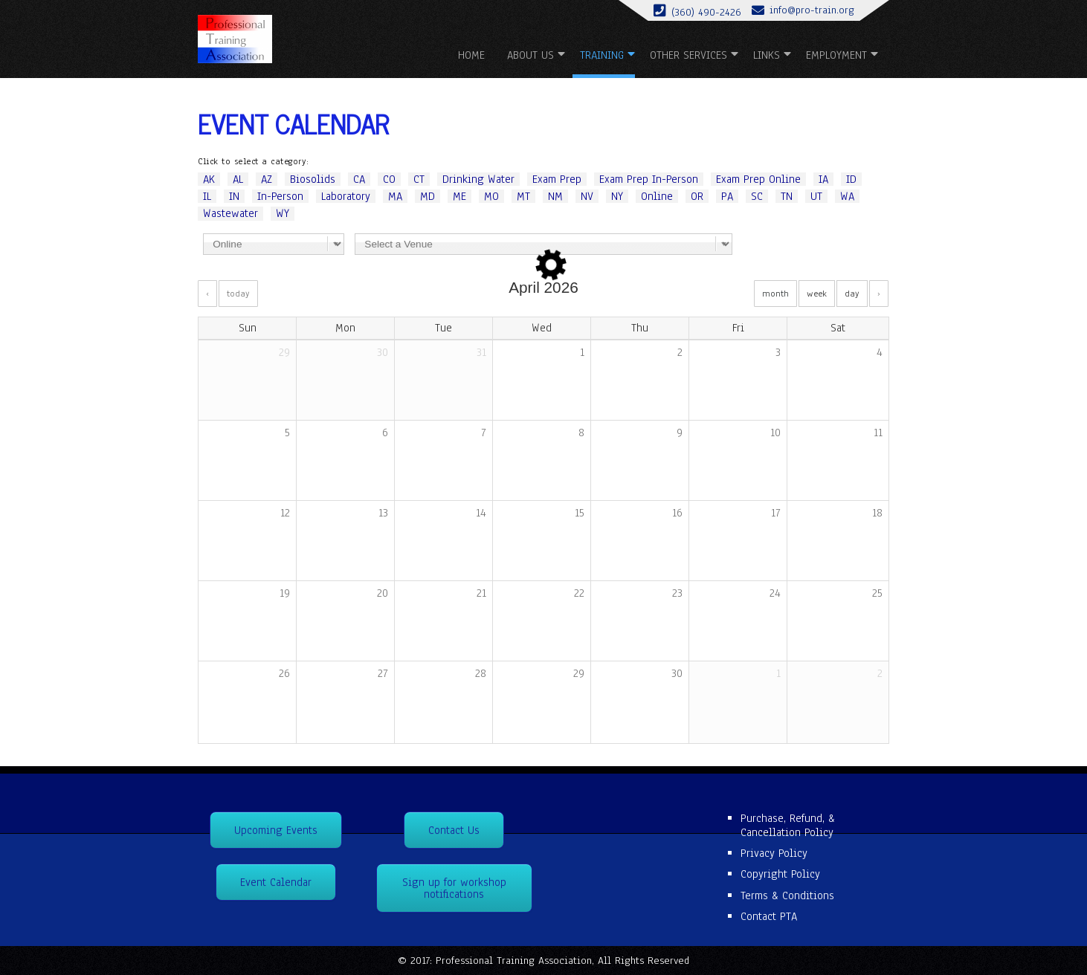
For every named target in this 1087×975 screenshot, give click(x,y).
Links (766, 55)
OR (697, 196)
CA (359, 179)
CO (389, 179)
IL (207, 196)
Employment (836, 55)
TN (787, 196)
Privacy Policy (774, 853)
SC (757, 196)
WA (847, 196)
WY (282, 213)
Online (657, 196)
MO (491, 196)
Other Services (688, 55)
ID (851, 179)
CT (419, 179)
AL (238, 179)
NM (555, 196)
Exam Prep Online (758, 179)
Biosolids (312, 179)
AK (209, 179)
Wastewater (230, 213)
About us (530, 55)
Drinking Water (478, 179)
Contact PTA (769, 916)
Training (602, 55)
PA (727, 196)
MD (427, 196)
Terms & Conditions (787, 895)
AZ (266, 179)
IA (823, 179)
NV (587, 196)
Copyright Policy (780, 874)
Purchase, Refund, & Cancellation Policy (788, 825)
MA (395, 196)
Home (471, 55)
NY (617, 196)
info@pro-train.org (812, 10)
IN (234, 196)
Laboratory (345, 196)
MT (523, 196)
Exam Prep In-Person (648, 179)
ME (459, 196)
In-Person (280, 196)
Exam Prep (556, 179)
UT (816, 196)
